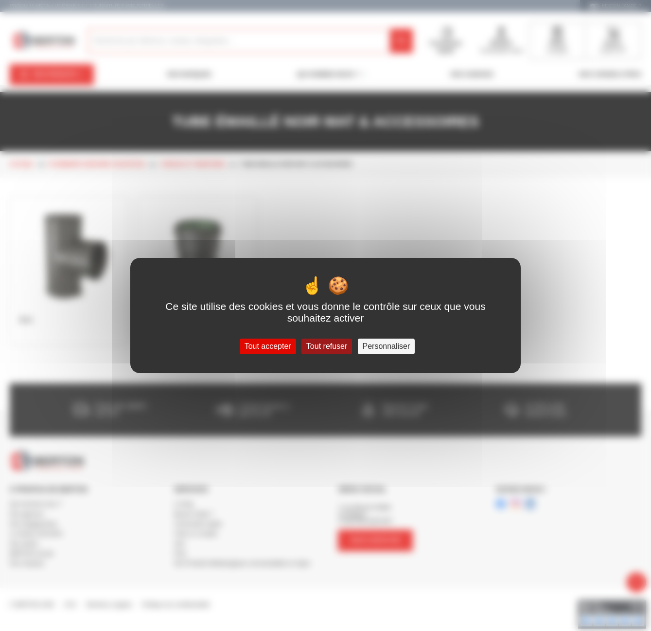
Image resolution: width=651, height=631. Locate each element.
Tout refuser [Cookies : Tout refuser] (326, 346)
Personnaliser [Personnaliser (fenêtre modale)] (386, 346)
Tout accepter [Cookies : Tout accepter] (268, 346)
